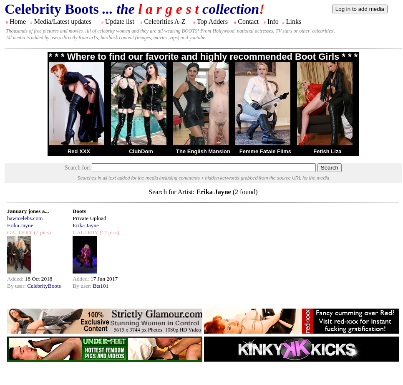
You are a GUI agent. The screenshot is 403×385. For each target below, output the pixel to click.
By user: (17, 286)
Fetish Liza (327, 151)
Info (273, 21)
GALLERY (20, 232)
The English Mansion (203, 151)
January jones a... (28, 211)
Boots (79, 211)
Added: (16, 279)
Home (18, 21)
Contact (248, 21)
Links (293, 21)
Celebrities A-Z (164, 21)
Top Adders (212, 21)
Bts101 (100, 286)
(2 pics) (42, 232)
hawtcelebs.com (25, 218)
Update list (119, 21)
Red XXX (79, 151)
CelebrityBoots (44, 286)
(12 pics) (108, 232)
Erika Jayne (20, 225)
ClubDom (141, 151)
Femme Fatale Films (265, 151)
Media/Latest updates (62, 21)
